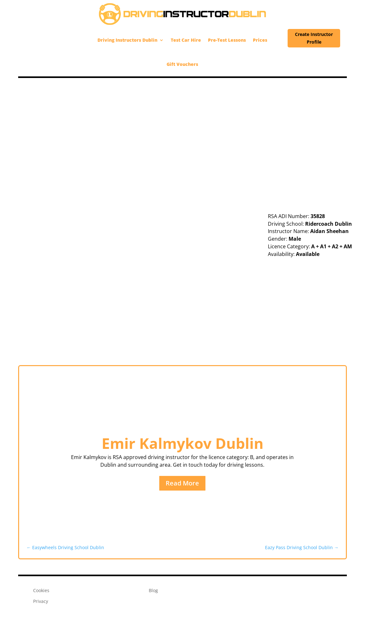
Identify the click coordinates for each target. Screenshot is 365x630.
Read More (182, 483)
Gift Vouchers (182, 64)
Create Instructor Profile (314, 38)
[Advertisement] (182, 125)
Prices (260, 40)
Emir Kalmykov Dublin (182, 443)
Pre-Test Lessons (227, 40)
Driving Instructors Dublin (127, 40)
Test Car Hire (186, 40)
